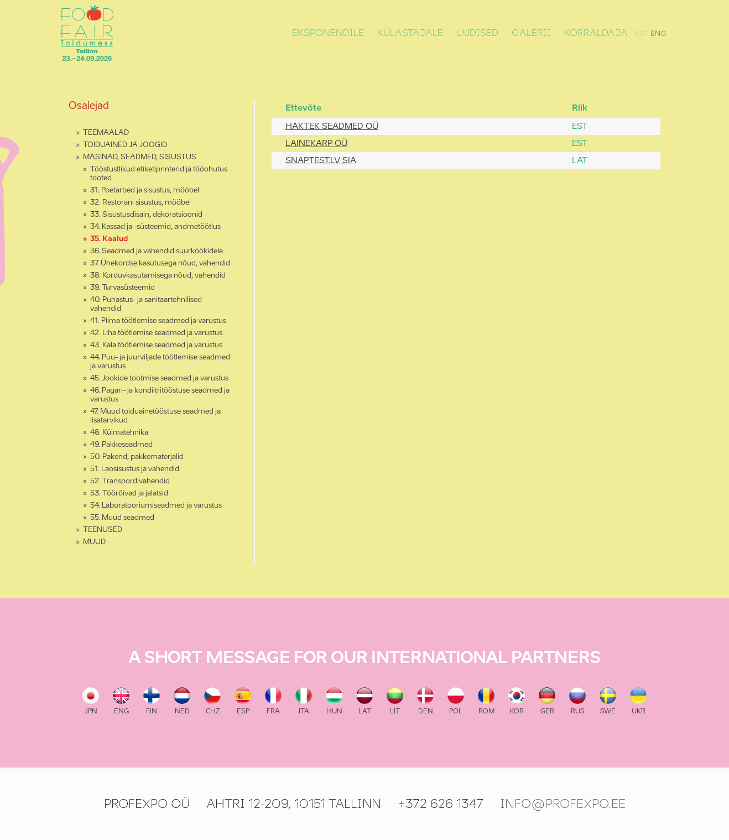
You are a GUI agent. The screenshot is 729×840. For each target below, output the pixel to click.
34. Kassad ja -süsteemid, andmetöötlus (155, 227)
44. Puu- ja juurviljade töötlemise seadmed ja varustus (160, 362)
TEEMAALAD (106, 133)
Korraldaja (596, 33)
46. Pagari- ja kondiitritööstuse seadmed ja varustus (160, 395)
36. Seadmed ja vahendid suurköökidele (156, 251)
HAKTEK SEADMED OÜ (331, 126)
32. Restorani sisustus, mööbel (140, 202)
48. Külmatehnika (119, 432)
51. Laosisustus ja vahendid (134, 469)
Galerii (531, 33)
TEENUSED (102, 530)
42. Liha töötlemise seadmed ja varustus (156, 333)
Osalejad (89, 106)
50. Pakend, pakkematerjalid (137, 457)
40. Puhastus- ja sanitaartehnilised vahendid (146, 304)
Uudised (477, 33)
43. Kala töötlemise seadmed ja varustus (156, 345)
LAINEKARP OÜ (316, 143)
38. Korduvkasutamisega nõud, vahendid (158, 275)
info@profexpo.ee (563, 804)
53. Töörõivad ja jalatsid (129, 493)
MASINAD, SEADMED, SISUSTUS (139, 157)
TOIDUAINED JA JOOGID (125, 145)
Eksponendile (328, 33)
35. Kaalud (109, 239)
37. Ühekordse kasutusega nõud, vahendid (160, 263)
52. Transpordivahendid (130, 481)
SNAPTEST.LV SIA (320, 160)
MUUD (94, 542)
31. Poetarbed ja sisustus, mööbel (144, 190)
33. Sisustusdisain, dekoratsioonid (146, 214)
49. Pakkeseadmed (121, 444)
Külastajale (410, 33)
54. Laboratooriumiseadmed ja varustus (156, 505)
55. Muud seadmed (122, 517)
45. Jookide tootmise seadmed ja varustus (159, 378)
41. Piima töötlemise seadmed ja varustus (158, 321)
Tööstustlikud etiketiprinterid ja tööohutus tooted (158, 174)
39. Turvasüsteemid (122, 287)
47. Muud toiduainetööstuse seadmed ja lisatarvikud (155, 416)
